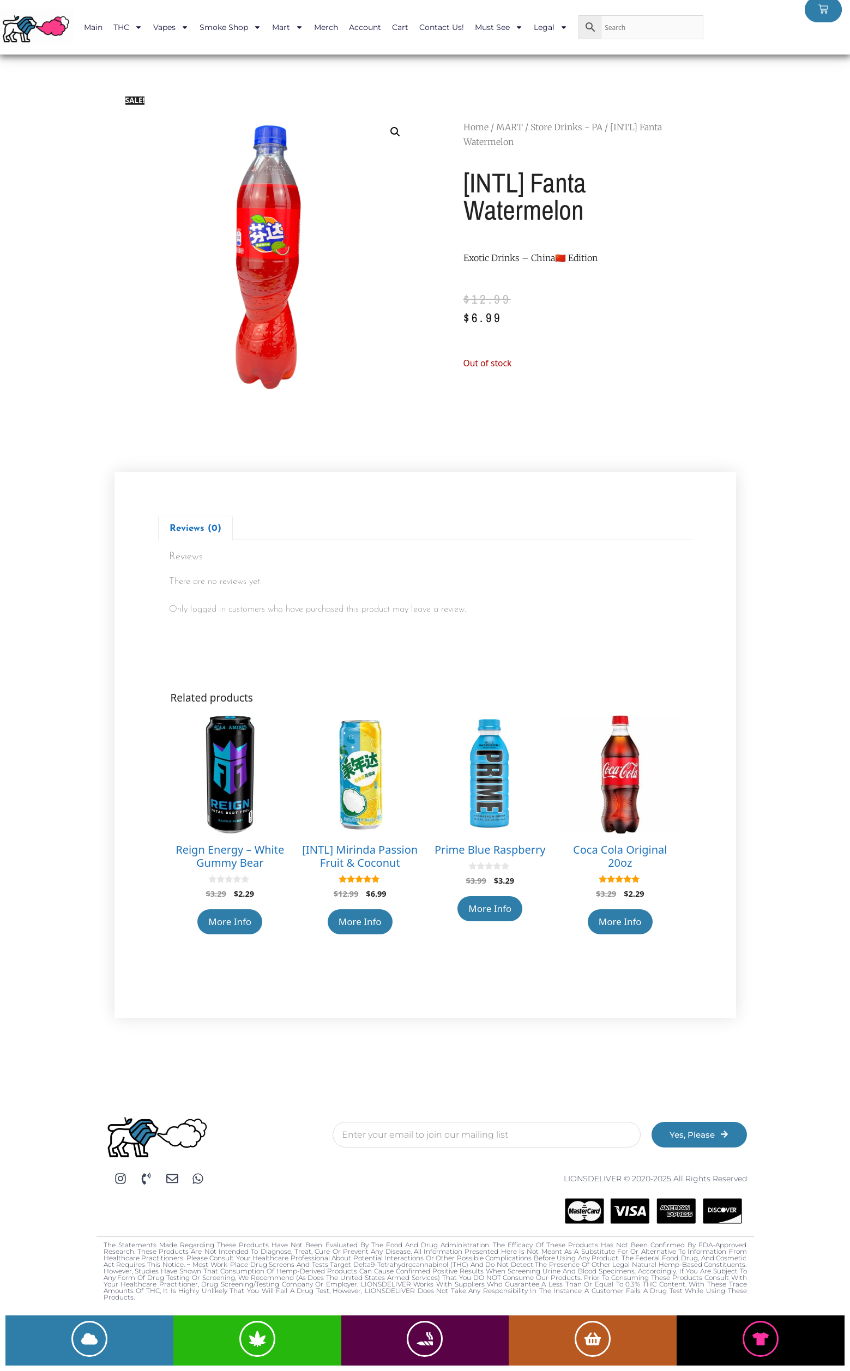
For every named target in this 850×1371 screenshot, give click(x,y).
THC (127, 27)
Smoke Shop (230, 27)
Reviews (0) (195, 528)
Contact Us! (441, 27)
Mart (287, 27)
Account (365, 27)
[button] (395, 132)
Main (93, 27)
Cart (400, 27)
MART (509, 127)
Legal (551, 27)
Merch (326, 27)
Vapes (171, 27)
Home (476, 127)
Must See (499, 27)
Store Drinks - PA (566, 127)
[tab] (195, 528)
